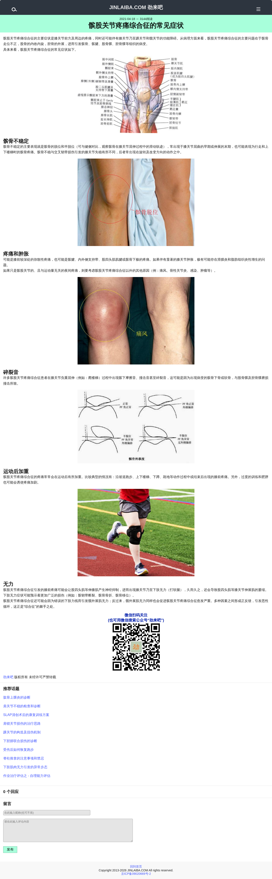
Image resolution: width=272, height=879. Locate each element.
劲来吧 (8, 677)
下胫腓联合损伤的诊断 (20, 741)
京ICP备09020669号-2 (136, 873)
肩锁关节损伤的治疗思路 (22, 723)
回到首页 (136, 866)
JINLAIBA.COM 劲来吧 (136, 7)
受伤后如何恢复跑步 (18, 749)
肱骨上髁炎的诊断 (16, 697)
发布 (10, 849)
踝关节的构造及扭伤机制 (22, 732)
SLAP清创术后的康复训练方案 (26, 715)
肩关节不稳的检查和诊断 (22, 706)
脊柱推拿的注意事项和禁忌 (23, 758)
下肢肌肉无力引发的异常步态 (25, 767)
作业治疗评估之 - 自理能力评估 (26, 776)
